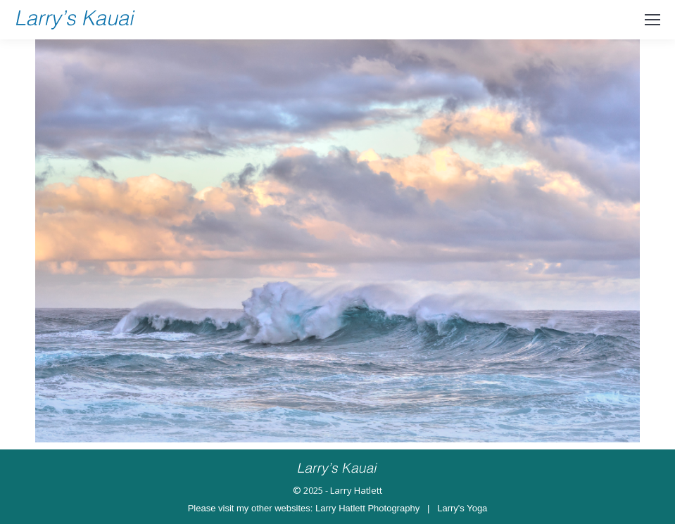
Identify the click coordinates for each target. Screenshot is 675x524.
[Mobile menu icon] (652, 19)
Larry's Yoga (462, 508)
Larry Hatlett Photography (367, 508)
